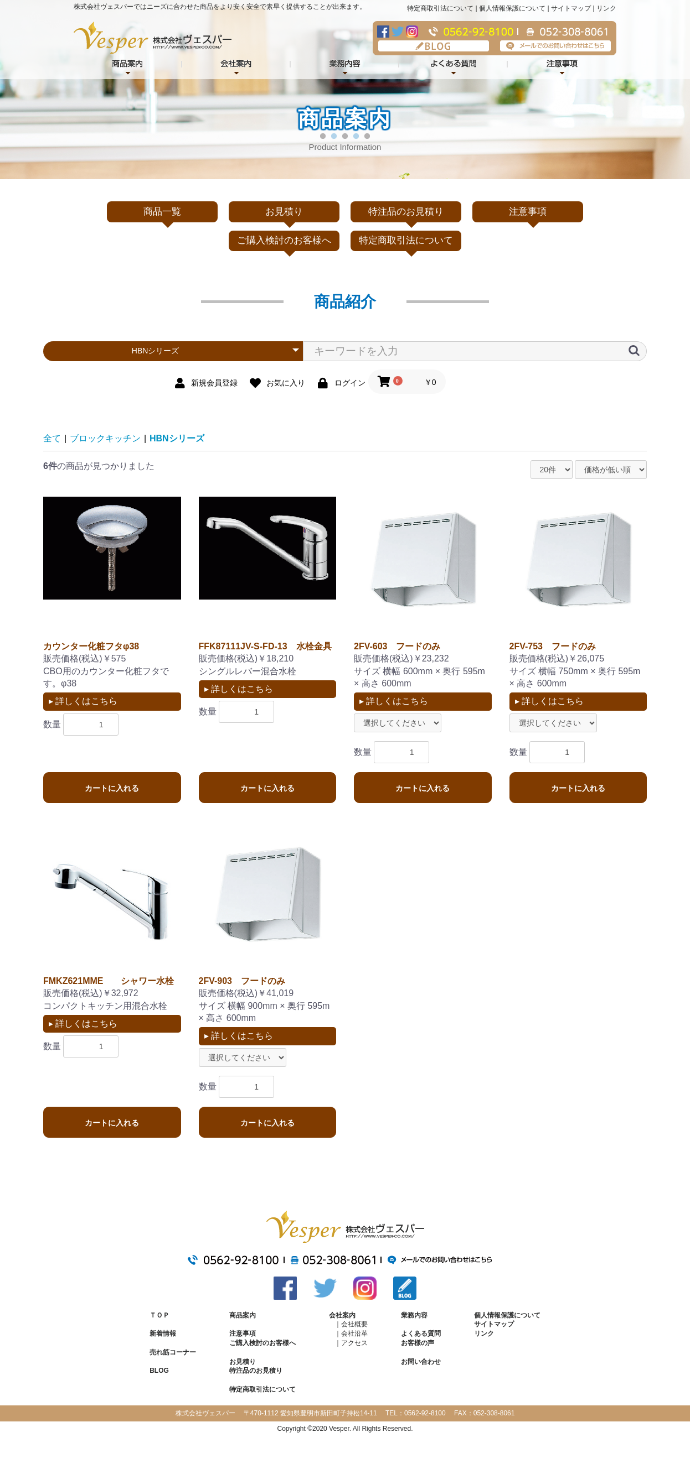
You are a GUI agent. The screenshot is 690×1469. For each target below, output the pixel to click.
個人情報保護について (512, 8)
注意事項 (562, 65)
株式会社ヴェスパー (152, 37)
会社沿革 (354, 1333)
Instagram (412, 31)
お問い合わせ (421, 1362)
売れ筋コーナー (173, 1352)
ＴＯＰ (159, 1315)
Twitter (398, 31)
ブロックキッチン (105, 438)
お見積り (284, 211)
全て (52, 438)
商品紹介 (128, 65)
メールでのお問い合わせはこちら (555, 45)
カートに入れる (112, 788)
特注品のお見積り (406, 211)
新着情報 (163, 1333)
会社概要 (354, 1324)
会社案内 (236, 65)
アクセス (354, 1343)
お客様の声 (417, 1343)
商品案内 (242, 1315)
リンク (606, 8)
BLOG (433, 45)
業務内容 (345, 65)
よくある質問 (453, 65)
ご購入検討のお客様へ (284, 240)
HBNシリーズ (177, 438)
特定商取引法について (440, 8)
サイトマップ (571, 8)
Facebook (383, 31)
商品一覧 (162, 211)
